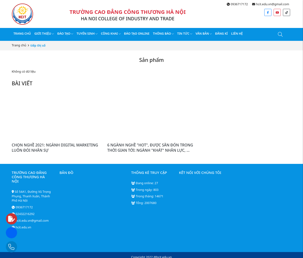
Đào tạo (65, 34)
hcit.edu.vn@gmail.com (270, 4)
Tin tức (184, 34)
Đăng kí (221, 34)
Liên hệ (237, 34)
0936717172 (237, 4)
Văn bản (203, 34)
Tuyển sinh (87, 34)
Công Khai (111, 34)
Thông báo (163, 34)
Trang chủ (22, 34)
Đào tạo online (137, 34)
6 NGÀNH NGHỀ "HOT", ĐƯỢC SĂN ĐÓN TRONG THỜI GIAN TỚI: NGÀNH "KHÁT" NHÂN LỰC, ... (150, 147)
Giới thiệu (44, 34)
